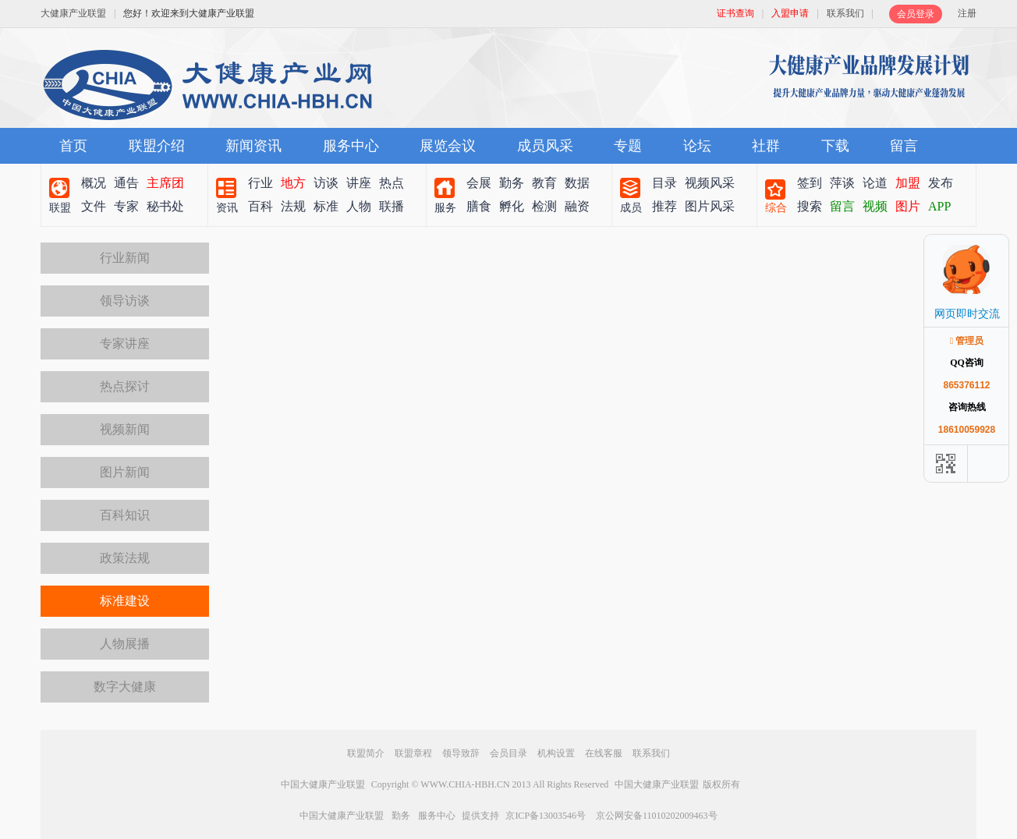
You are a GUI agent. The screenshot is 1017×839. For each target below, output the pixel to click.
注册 (967, 13)
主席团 (165, 182)
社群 (766, 146)
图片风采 (710, 206)
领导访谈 (125, 300)
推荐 (664, 206)
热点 (391, 182)
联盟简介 (365, 753)
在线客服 (603, 753)
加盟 (907, 182)
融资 (577, 206)
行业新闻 (125, 257)
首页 (73, 146)
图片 (907, 206)
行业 (260, 182)
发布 (940, 182)
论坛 (697, 146)
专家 (126, 206)
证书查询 (735, 13)
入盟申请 (790, 13)
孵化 (511, 206)
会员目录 (508, 753)
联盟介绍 (157, 146)
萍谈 (842, 182)
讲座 (358, 182)
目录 (664, 182)
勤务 (511, 182)
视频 (875, 206)
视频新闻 (125, 429)
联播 (391, 206)
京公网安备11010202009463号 (657, 815)
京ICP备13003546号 (545, 815)
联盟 (60, 208)
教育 (544, 182)
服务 (445, 208)
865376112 (966, 385)
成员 (631, 208)
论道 (875, 182)
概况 (93, 182)
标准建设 (125, 600)
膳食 (478, 206)
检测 (544, 206)
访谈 (326, 182)
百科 (260, 206)
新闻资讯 (253, 146)
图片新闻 (125, 472)
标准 (326, 206)
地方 (293, 182)
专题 (628, 146)
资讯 (227, 208)
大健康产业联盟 (73, 13)
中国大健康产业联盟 (323, 784)
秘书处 (165, 206)
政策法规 (125, 558)
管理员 (967, 340)
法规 (293, 206)
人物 (358, 206)
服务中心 (351, 146)
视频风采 (710, 182)
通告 (126, 182)
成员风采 (545, 146)
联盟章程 (413, 753)
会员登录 (915, 14)
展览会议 (448, 146)
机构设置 (556, 753)
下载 (835, 146)
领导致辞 (461, 753)
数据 (577, 182)
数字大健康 (125, 686)
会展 (478, 182)
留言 (904, 146)
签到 (809, 182)
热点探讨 (125, 386)
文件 (93, 206)
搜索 (809, 206)
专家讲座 (125, 343)
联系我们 (845, 13)
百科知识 (125, 515)
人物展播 (125, 643)
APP (939, 206)
